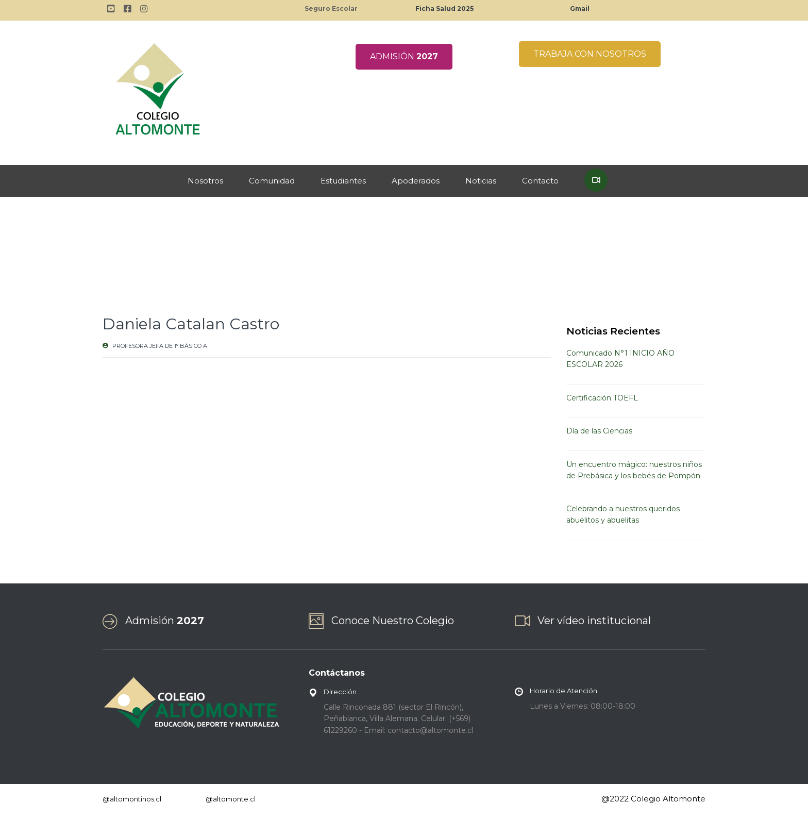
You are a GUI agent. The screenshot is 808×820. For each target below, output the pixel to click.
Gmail (580, 8)
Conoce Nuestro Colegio (392, 620)
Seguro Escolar (331, 8)
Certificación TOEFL (602, 398)
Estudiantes (343, 181)
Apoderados (416, 181)
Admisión (164, 620)
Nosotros (205, 181)
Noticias (480, 181)
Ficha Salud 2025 (444, 8)
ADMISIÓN (404, 56)
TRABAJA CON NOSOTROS (589, 54)
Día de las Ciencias (599, 431)
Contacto (540, 181)
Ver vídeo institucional (594, 620)
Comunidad (272, 181)
